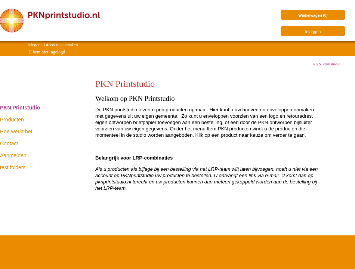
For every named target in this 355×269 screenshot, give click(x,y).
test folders (12, 167)
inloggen (35, 45)
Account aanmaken (62, 45)
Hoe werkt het (16, 131)
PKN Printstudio (326, 64)
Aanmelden (13, 155)
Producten (12, 120)
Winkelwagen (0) (312, 15)
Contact (9, 143)
